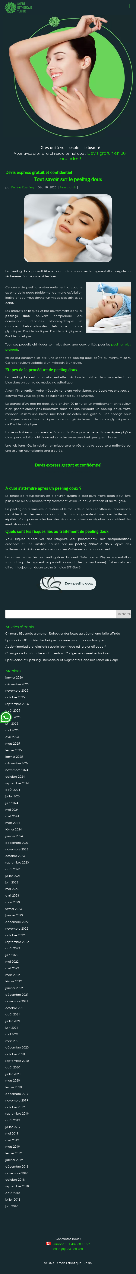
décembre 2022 (17, 922)
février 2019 (13, 1153)
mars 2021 (12, 1041)
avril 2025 (12, 737)
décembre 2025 (17, 684)
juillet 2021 (12, 1021)
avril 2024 (12, 816)
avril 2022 (12, 968)
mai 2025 (12, 730)
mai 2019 (12, 1133)
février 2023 (13, 909)
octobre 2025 (15, 697)
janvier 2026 (14, 677)
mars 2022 (12, 975)
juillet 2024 (12, 796)
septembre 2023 (17, 862)
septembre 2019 (17, 1113)
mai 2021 (12, 1034)
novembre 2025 (16, 690)
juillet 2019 (12, 1127)
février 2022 (13, 981)
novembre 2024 (16, 770)
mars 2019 (12, 1146)
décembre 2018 (17, 1166)
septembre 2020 (17, 1061)
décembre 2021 (17, 994)
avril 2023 (12, 895)
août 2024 (12, 790)
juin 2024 (11, 803)
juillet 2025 (12, 717)
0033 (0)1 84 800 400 (68, 1249)
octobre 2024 (15, 776)
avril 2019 (12, 1140)
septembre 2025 (17, 704)
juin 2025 (11, 723)
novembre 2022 (16, 928)
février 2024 (13, 829)
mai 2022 (12, 961)
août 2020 (12, 1067)
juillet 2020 (12, 1074)
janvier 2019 (14, 1160)
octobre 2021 (15, 1008)
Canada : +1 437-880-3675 (68, 1244)
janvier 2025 (14, 756)
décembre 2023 (17, 843)
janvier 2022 (14, 988)
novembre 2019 (16, 1100)
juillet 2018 (12, 1199)
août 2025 (12, 710)
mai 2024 (12, 809)
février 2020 (13, 1087)
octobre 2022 (15, 935)
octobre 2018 (15, 1179)
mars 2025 (12, 743)
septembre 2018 (17, 1186)
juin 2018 (11, 1206)
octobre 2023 (15, 856)
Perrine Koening (22, 187)
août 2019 (12, 1120)
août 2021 (12, 1014)
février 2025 (13, 750)
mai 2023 (12, 889)
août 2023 (12, 869)
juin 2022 (11, 955)
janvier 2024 (14, 836)
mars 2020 (12, 1080)
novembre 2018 (16, 1173)
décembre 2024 (17, 763)
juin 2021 (11, 1028)
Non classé (68, 187)
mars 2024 (12, 823)
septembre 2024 (17, 783)
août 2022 (12, 948)
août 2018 (12, 1193)
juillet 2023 (12, 876)
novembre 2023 (16, 849)
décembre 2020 (17, 1047)
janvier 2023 (14, 915)
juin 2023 (11, 882)
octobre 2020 (15, 1054)
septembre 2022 (17, 942)
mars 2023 (12, 902)
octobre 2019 (15, 1107)
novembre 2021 (16, 1001)
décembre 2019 (17, 1094)
